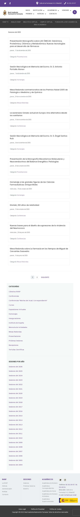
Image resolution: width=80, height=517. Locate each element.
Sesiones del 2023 (15, 380)
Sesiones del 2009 (15, 443)
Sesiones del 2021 (15, 389)
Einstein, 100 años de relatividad (24, 205)
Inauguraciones (15, 318)
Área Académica (40, 25)
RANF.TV (5, 22)
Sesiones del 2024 (15, 376)
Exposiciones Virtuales (17, 310)
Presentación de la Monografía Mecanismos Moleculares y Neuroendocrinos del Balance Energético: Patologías (37, 160)
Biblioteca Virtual (30, 22)
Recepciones (13, 345)
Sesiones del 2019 (15, 398)
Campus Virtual (46, 22)
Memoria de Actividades (18, 327)
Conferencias (21, 126)
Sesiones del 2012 (15, 429)
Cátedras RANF (15, 292)
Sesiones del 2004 (15, 465)
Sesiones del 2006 (15, 456)
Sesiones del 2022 (15, 385)
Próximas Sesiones (16, 341)
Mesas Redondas (22, 103)
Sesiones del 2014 (15, 420)
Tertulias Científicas (16, 350)
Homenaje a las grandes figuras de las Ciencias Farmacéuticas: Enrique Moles (32, 183)
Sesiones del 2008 (15, 447)
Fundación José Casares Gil (66, 22)
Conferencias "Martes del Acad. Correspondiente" (28, 301)
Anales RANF (16, 22)
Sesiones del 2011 (15, 434)
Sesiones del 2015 (15, 416)
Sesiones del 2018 (15, 402)
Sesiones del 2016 (15, 411)
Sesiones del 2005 (15, 460)
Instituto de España (16, 323)
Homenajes (20, 80)
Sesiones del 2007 (15, 451)
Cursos (11, 305)
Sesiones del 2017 (15, 407)
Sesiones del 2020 (15, 393)
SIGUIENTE (45, 277)
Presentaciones (22, 57)
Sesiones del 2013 (15, 425)
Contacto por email (70, 495)
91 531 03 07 (69, 485)
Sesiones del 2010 (15, 438)
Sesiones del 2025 (15, 371)
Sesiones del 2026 (15, 367)
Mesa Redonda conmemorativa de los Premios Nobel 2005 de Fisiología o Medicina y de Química (39, 91)
